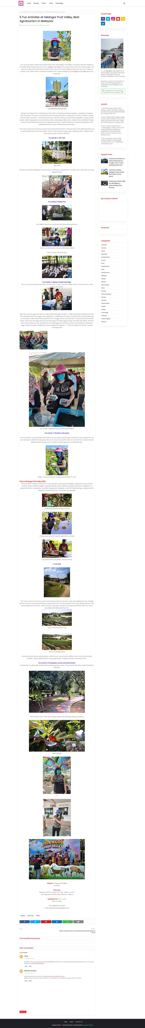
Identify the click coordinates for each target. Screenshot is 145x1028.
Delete (30, 966)
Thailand (104, 315)
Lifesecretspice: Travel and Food (30, 25)
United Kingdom (106, 318)
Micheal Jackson (30, 971)
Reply (26, 966)
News (103, 288)
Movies (104, 278)
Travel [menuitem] (43, 3)
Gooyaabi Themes (87, 1025)
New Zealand (105, 285)
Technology (105, 312)
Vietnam (104, 322)
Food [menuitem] (51, 3)
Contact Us (79, 1021)
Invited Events (106, 272)
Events (103, 260)
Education (104, 254)
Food (103, 263)
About (71, 1021)
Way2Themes (68, 1025)
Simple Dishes (106, 303)
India (103, 269)
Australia (104, 245)
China (103, 251)
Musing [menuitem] (36, 3)
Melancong (30, 915)
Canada (104, 248)
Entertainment (106, 257)
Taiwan (104, 309)
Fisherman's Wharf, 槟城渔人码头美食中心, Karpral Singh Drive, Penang (117, 184)
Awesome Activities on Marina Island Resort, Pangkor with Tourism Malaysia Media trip (117, 162)
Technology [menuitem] (59, 3)
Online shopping (106, 294)
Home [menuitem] (29, 3)
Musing (104, 282)
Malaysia (26, 12)
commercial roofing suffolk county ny (54, 976)
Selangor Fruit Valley (54, 67)
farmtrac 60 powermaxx (37, 963)
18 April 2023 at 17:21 (29, 973)
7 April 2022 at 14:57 (29, 958)
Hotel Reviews (106, 266)
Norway (104, 291)
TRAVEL (38, 915)
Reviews (104, 300)
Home (21, 12)
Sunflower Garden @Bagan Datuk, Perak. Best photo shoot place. (116, 173)
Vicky (26, 956)
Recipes (104, 297)
